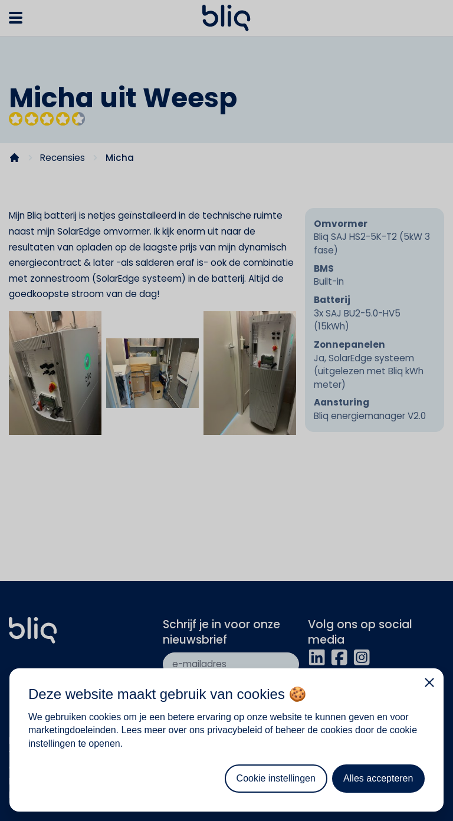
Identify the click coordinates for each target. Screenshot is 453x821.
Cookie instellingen (276, 778)
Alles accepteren (378, 778)
